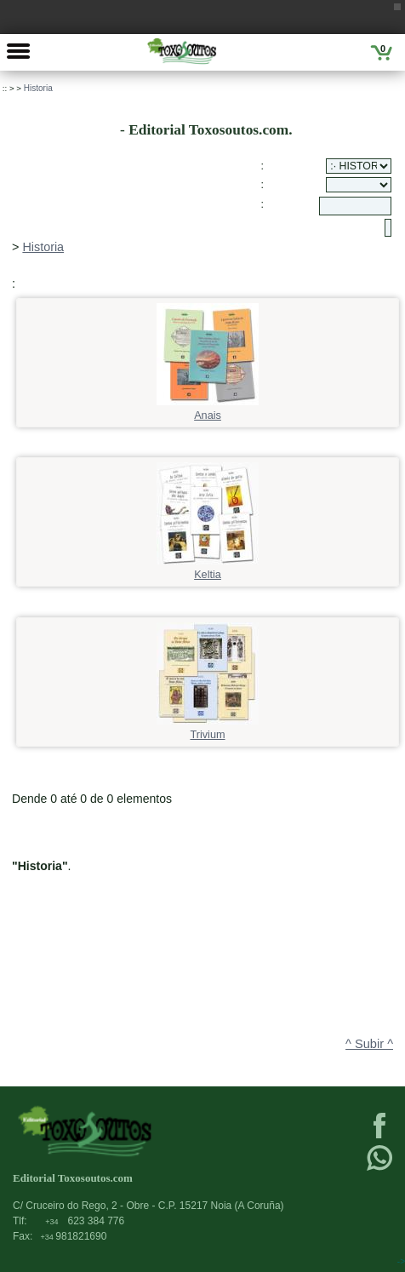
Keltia (208, 569)
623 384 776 (84, 1221)
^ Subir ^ (369, 1044)
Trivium (208, 729)
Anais (208, 409)
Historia (38, 88)
